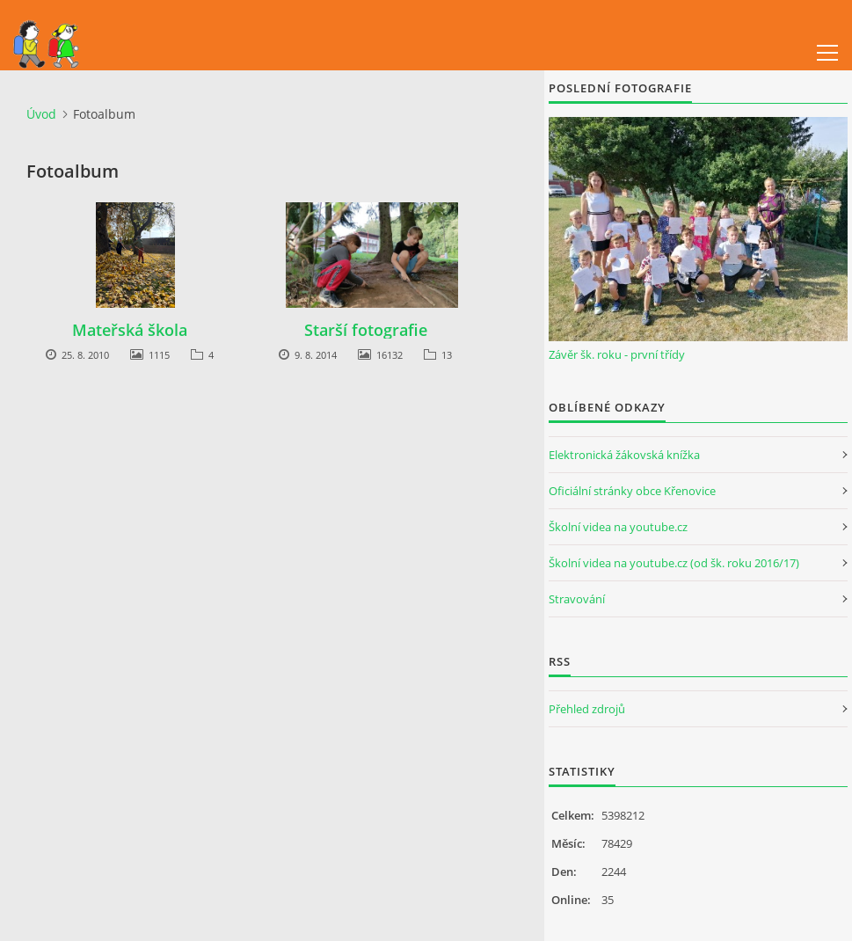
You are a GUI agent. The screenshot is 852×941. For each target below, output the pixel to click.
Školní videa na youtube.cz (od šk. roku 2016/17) (674, 563)
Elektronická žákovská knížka (624, 455)
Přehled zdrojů (587, 709)
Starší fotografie (365, 330)
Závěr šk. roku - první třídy (617, 354)
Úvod (41, 114)
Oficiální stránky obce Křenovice (632, 491)
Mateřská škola (129, 330)
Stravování (577, 599)
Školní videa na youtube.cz (618, 527)
